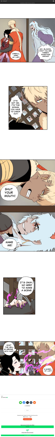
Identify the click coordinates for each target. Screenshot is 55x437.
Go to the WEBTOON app (27, 435)
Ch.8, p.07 (5, 1)
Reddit (34, 402)
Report (27, 410)
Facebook (24, 402)
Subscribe (28, 405)
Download (27, 426)
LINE (20, 402)
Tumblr (31, 402)
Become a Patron (27, 419)
